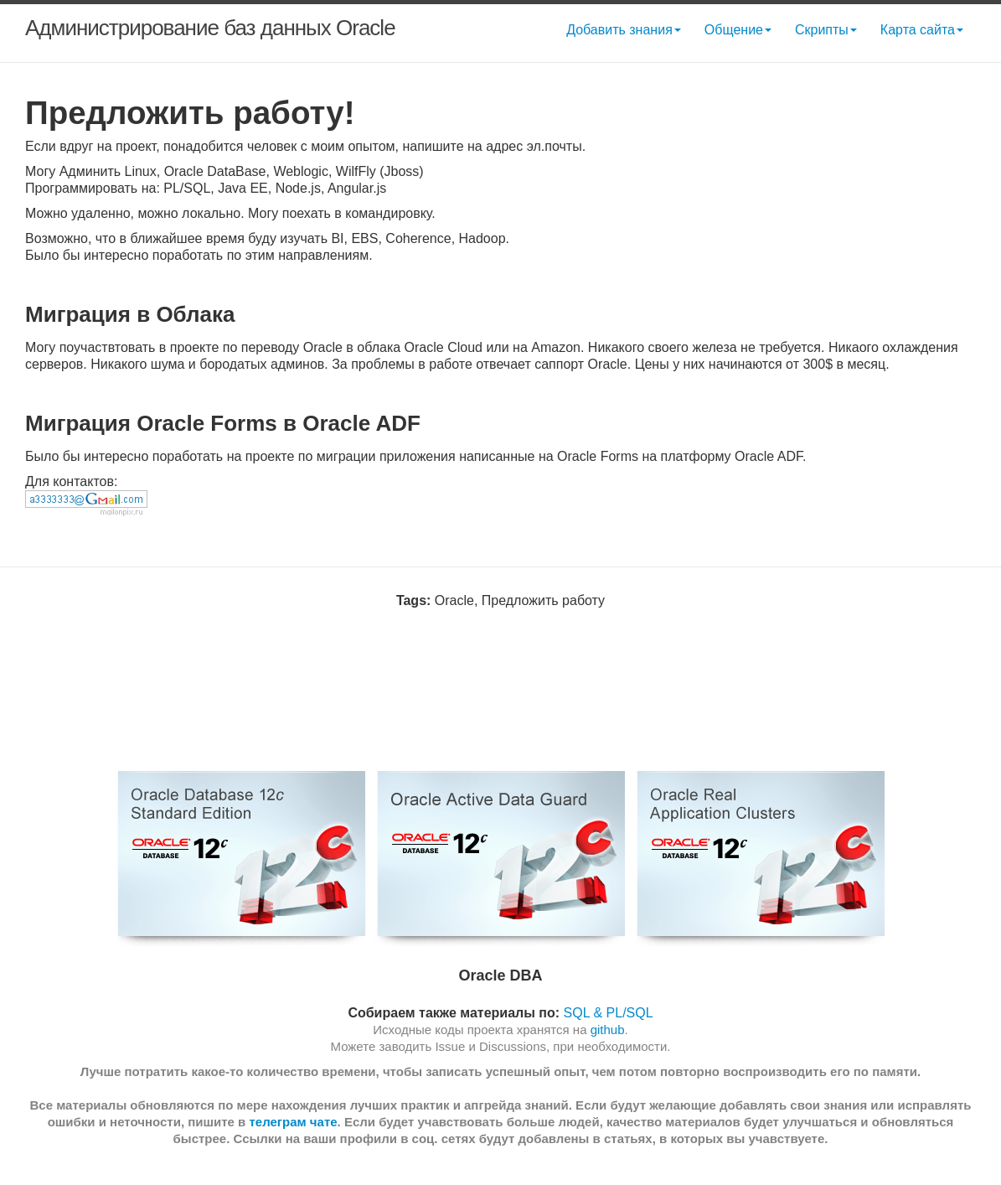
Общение (737, 30)
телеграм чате (293, 1122)
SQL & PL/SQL (608, 1013)
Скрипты (826, 30)
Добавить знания (623, 30)
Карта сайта (921, 30)
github (608, 1029)
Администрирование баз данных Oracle (210, 27)
